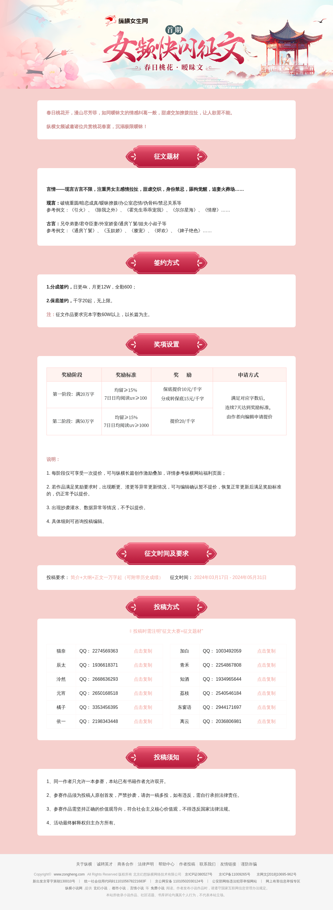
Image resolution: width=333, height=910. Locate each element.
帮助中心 (166, 864)
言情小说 (137, 888)
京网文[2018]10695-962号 (276, 874)
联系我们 (208, 864)
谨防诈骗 (249, 864)
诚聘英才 (105, 864)
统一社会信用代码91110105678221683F (115, 881)
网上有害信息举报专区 (283, 881)
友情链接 (228, 864)
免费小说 (157, 888)
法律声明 (146, 864)
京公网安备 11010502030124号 (179, 881)
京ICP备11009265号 (234, 874)
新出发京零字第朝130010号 (54, 881)
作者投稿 (187, 864)
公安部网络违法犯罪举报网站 (234, 881)
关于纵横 (84, 864)
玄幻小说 (100, 888)
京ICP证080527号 (199, 874)
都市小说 (119, 888)
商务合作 (125, 864)
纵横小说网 (73, 888)
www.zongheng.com (69, 874)
